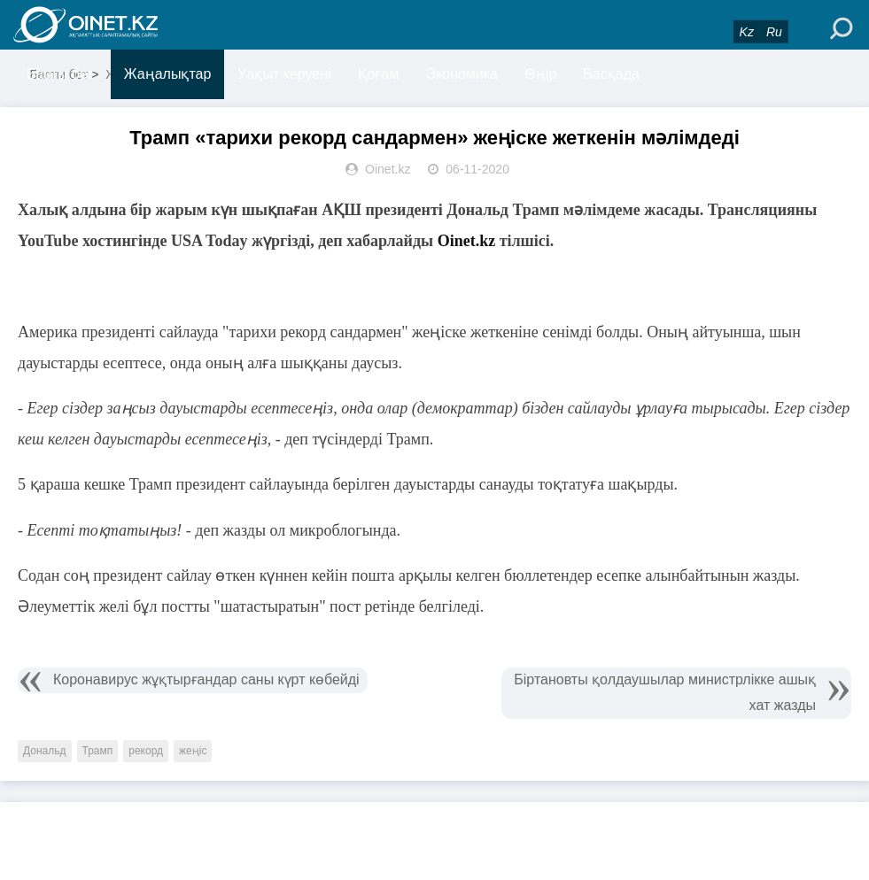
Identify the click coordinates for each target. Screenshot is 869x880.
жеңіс (192, 751)
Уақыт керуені (283, 73)
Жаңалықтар (168, 73)
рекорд (145, 751)
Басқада (611, 73)
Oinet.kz (467, 241)
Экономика (461, 73)
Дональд (44, 751)
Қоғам (379, 73)
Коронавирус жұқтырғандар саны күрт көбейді (206, 679)
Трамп (97, 751)
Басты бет (60, 73)
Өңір (540, 73)
